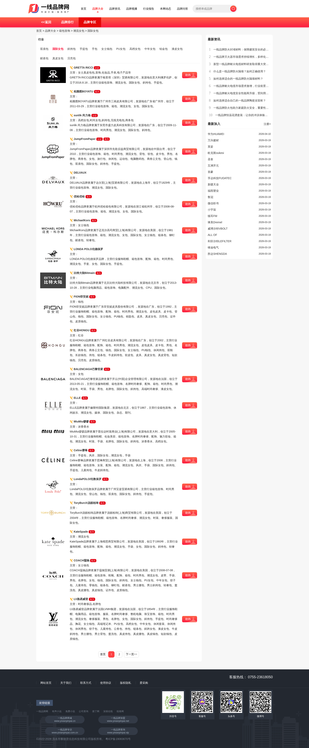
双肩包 (44, 48)
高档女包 (135, 48)
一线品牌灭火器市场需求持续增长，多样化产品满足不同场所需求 (253, 56)
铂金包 (163, 48)
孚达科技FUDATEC (220, 178)
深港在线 (108, 711)
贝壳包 (71, 58)
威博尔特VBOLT (218, 228)
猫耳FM (212, 216)
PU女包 (121, 48)
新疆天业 (213, 184)
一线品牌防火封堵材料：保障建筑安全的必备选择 (243, 49)
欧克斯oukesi (216, 152)
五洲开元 (213, 165)
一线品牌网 (42, 711)
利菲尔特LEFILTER (219, 241)
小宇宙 (212, 209)
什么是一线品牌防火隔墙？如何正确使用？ (239, 71)
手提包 (84, 48)
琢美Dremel (215, 222)
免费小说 (70, 711)
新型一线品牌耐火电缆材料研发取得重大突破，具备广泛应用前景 (253, 64)
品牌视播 (131, 8)
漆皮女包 (177, 48)
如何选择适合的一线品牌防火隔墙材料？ (238, 78)
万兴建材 (213, 140)
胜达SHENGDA (217, 253)
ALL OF (212, 234)
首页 (83, 8)
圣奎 (210, 159)
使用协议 (105, 682)
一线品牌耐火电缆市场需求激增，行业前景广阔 (242, 85)
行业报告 (148, 8)
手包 (94, 48)
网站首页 (45, 682)
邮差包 (44, 58)
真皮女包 (57, 58)
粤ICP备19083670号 (118, 739)
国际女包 (93, 30)
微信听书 (213, 203)
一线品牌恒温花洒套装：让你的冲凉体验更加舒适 (245, 115)
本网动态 (165, 8)
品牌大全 (97, 8)
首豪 (210, 171)
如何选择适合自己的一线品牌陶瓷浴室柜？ (239, 100)
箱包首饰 (64, 30)
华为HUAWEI (216, 134)
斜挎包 (71, 48)
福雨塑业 (213, 190)
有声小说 (56, 711)
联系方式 (85, 682)
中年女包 (149, 48)
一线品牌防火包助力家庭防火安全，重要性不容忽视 (245, 107)
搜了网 (95, 711)
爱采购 (144, 682)
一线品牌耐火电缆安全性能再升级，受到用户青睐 (243, 93)
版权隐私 (125, 682)
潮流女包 (78, 30)
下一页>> (131, 654)
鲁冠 (210, 197)
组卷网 (120, 711)
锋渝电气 (213, 247)
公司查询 (83, 711)
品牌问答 (182, 8)
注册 (267, 124)
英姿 (210, 146)
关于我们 (65, 682)
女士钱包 (106, 48)
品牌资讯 (114, 8)
